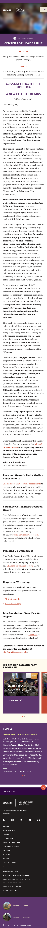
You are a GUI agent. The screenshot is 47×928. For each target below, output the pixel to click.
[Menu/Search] (44, 9)
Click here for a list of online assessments (22, 484)
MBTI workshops (13, 604)
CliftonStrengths (12, 599)
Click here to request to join (26, 535)
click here (32, 635)
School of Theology (21, 917)
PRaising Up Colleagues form (20, 566)
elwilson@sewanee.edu (15, 652)
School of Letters (20, 906)
